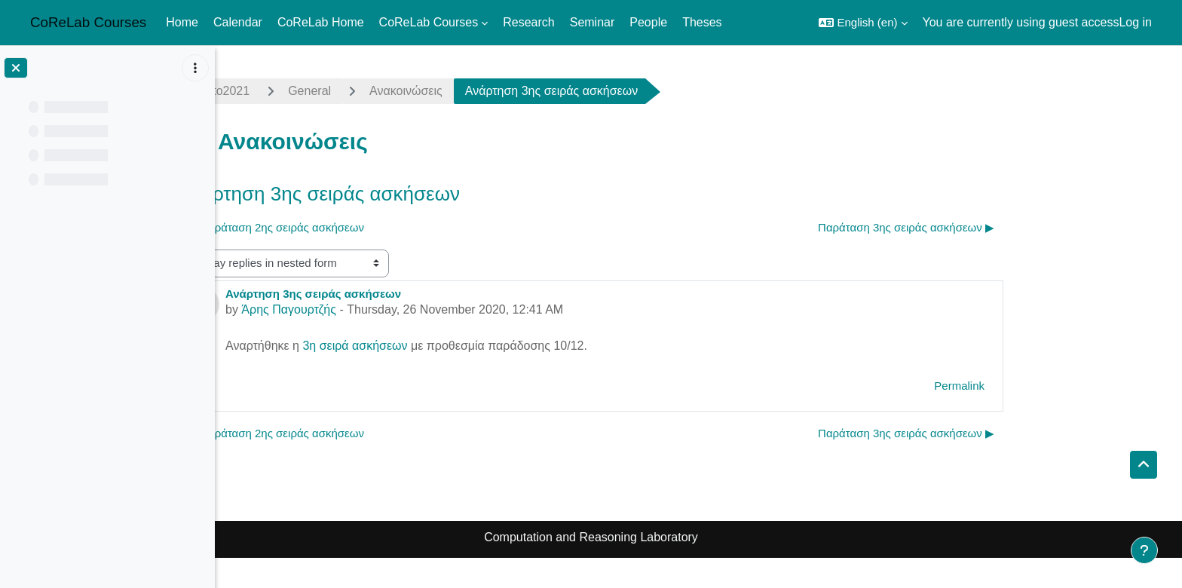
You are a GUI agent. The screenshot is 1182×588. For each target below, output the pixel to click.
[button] (863, 22)
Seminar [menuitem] (592, 22)
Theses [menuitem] (701, 22)
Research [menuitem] (528, 22)
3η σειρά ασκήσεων (462, 345)
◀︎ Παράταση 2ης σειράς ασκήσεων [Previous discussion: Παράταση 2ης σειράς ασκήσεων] (384, 227)
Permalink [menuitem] (1067, 385)
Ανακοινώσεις (513, 90)
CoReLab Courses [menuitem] (429, 22)
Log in (1135, 22)
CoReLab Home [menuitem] (320, 22)
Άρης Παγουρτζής (396, 309)
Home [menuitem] (182, 22)
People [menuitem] (648, 22)
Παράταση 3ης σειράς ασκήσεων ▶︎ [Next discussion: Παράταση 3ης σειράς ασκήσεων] (1014, 227)
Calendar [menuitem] (237, 22)
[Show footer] (1144, 550)
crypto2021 (327, 90)
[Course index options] (195, 67)
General (417, 90)
